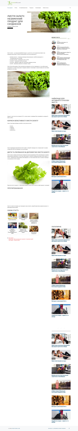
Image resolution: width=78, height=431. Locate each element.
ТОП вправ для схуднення (58, 333)
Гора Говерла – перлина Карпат (14, 240)
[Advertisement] (28, 44)
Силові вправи (38, 7)
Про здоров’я (10, 7)
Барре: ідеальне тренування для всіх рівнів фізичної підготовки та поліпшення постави (63, 58)
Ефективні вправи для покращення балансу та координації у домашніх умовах (63, 63)
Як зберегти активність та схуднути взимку (62, 43)
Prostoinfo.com (16, 428)
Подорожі (31, 7)
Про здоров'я (10, 28)
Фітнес (16, 7)
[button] (70, 7)
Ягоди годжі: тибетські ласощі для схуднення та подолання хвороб (21, 239)
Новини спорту (46, 7)
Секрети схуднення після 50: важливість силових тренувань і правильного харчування (63, 48)
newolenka (9, 26)
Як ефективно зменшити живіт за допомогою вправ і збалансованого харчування (64, 53)
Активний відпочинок (23, 7)
